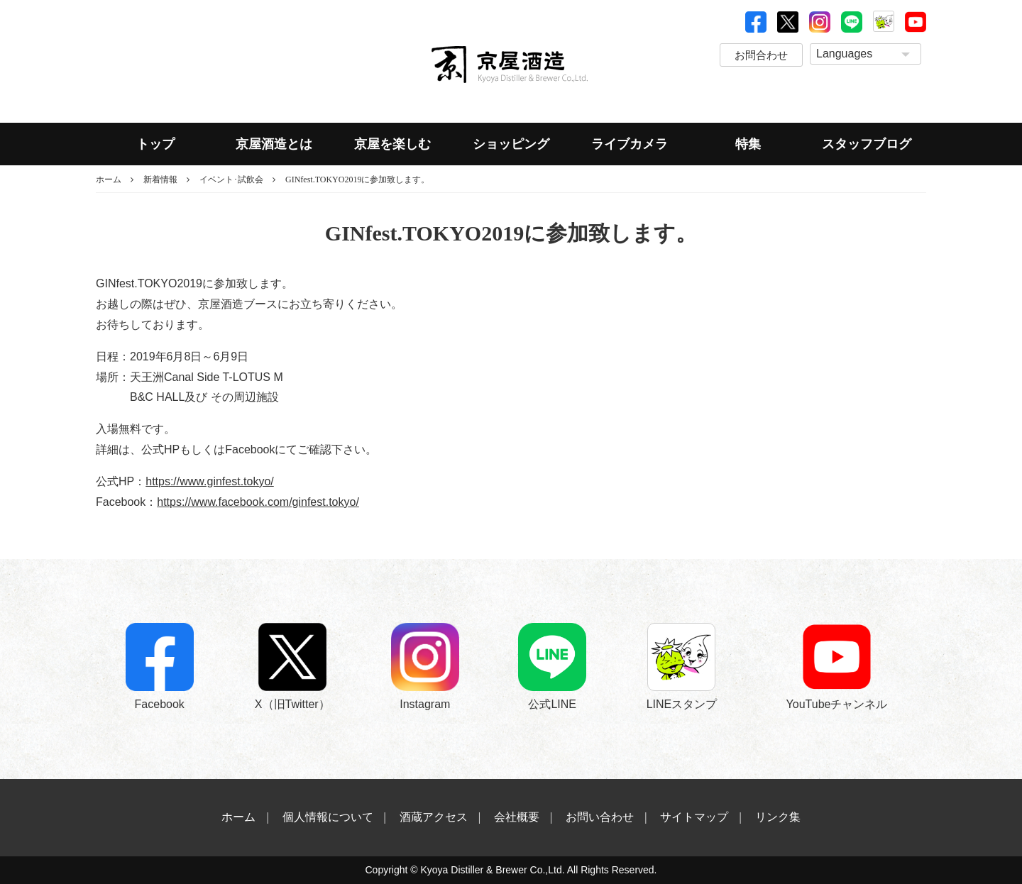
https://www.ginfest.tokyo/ (209, 481)
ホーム (108, 179)
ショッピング (511, 144)
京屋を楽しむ (392, 144)
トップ (155, 144)
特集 (748, 144)
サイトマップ (694, 817)
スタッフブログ (866, 144)
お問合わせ (761, 55)
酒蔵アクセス (434, 817)
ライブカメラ (629, 144)
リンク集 (778, 817)
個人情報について (327, 817)
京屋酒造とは (274, 144)
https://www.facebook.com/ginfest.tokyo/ (258, 502)
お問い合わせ (600, 817)
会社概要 (516, 817)
